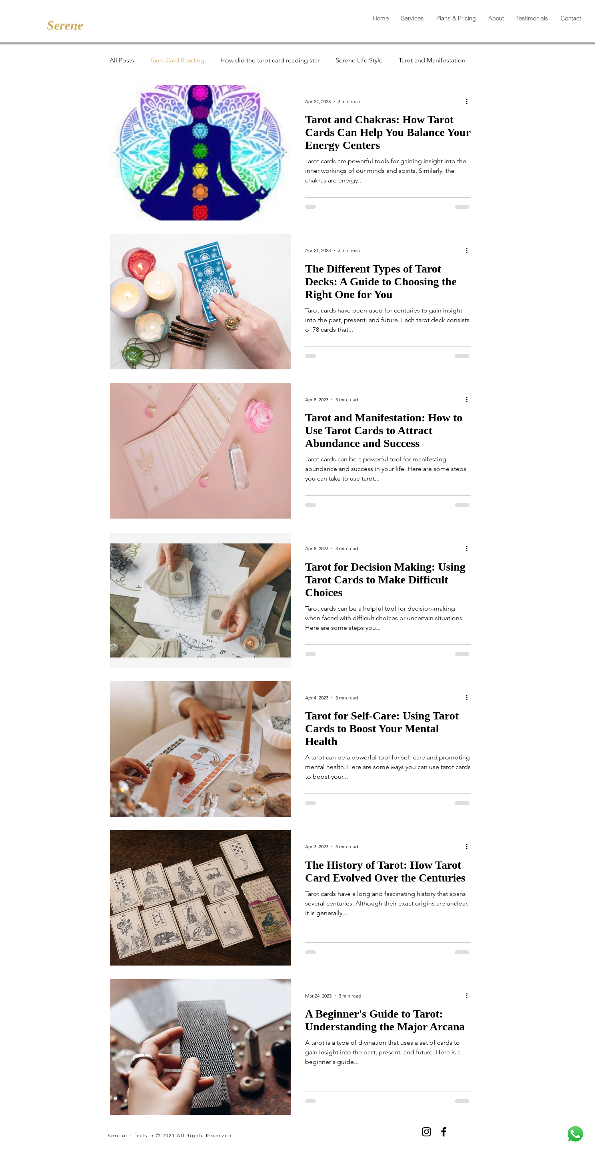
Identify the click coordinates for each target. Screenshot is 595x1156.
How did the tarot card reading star (269, 60)
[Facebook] (443, 1132)
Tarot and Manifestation (432, 60)
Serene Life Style (359, 60)
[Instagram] (426, 1132)
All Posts (122, 60)
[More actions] (469, 101)
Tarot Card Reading (177, 60)
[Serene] (63, 25)
